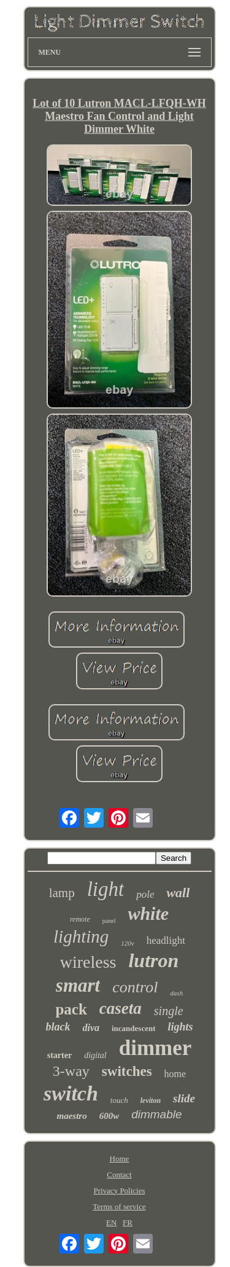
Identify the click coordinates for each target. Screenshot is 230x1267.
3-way (71, 1071)
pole (145, 894)
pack (70, 1009)
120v (127, 943)
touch (119, 1100)
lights (180, 1027)
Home (119, 1158)
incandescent (134, 1028)
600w (109, 1116)
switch (71, 1093)
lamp (62, 892)
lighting (81, 936)
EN (111, 1222)
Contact (119, 1174)
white (148, 913)
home (175, 1074)
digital (95, 1055)
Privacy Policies (119, 1190)
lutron (153, 960)
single (168, 1011)
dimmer (155, 1048)
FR (127, 1222)
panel (109, 920)
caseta (120, 1008)
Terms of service (119, 1206)
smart (78, 985)
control (135, 987)
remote (80, 919)
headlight (166, 940)
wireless (88, 961)
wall (178, 892)
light (106, 889)
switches (127, 1071)
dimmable (156, 1114)
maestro (71, 1116)
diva (90, 1027)
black (57, 1027)
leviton (150, 1100)
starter (59, 1055)
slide (184, 1098)
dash (176, 993)
